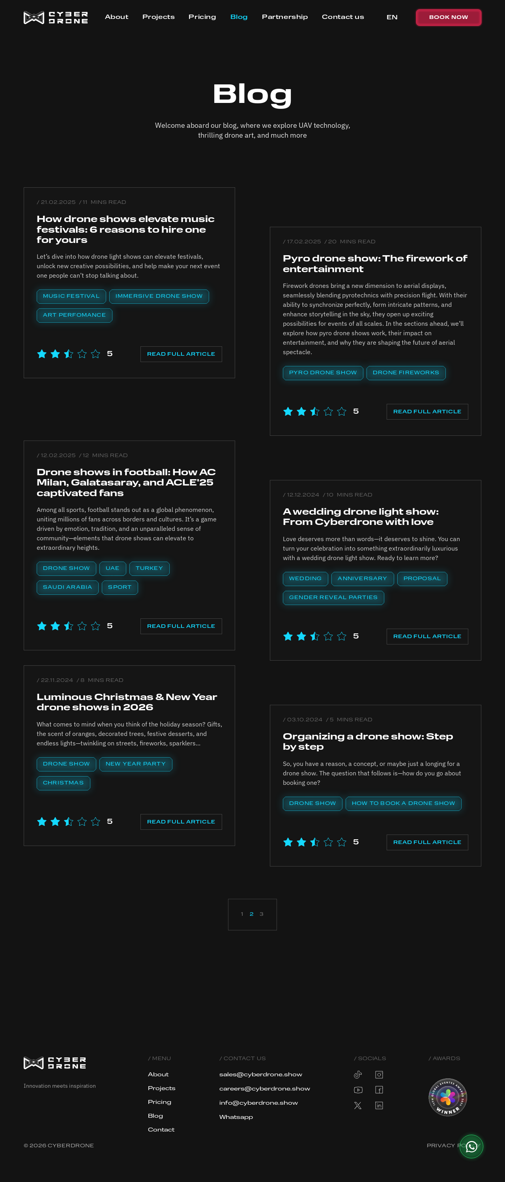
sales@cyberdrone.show (261, 1074)
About (117, 18)
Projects (158, 18)
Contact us (343, 18)
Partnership (285, 18)
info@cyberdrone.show (259, 1103)
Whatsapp (236, 1117)
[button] (392, 18)
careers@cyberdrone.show (265, 1089)
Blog (239, 18)
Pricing (202, 18)
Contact (161, 1130)
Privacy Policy (454, 1146)
